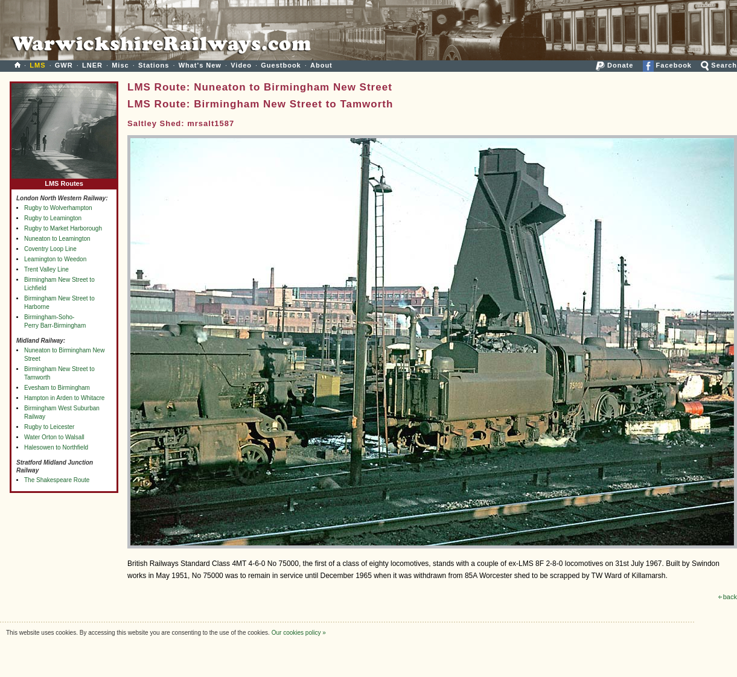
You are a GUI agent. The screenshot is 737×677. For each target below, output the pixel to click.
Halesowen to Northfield (56, 447)
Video (241, 65)
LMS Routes (64, 180)
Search (719, 65)
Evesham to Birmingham (57, 387)
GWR (64, 65)
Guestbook (281, 65)
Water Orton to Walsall (54, 437)
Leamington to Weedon (55, 259)
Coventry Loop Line (50, 249)
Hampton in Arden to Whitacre (64, 398)
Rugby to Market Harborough (63, 228)
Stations (153, 65)
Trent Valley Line (46, 269)
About (321, 65)
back (727, 596)
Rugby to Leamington (52, 218)
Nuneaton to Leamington (57, 238)
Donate (614, 65)
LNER (92, 65)
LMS (37, 65)
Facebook (667, 65)
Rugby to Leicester (49, 427)
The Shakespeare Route (56, 480)
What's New (200, 65)
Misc (120, 65)
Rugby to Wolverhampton (58, 208)
